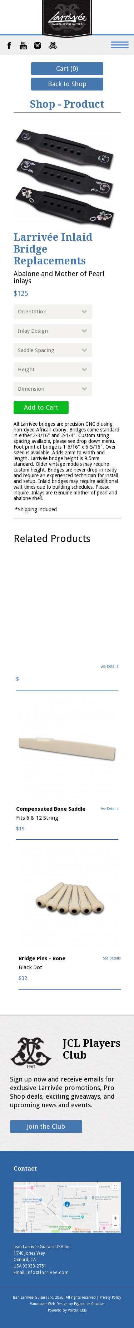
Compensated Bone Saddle (50, 809)
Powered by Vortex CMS (67, 1310)
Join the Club (46, 1126)
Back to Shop (67, 84)
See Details (109, 666)
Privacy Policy (110, 1297)
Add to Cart (41, 407)
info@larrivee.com (47, 1272)
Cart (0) (67, 68)
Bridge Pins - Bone (42, 958)
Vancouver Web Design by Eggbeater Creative (67, 1304)
